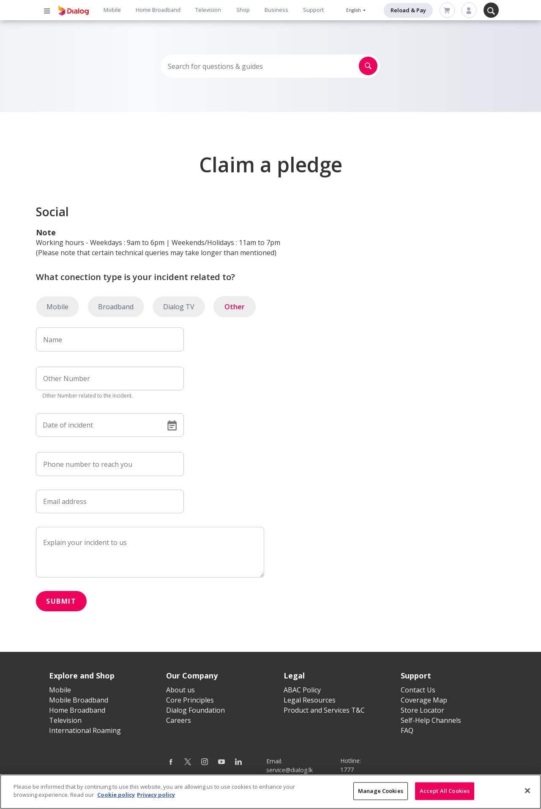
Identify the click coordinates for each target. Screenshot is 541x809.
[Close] (527, 790)
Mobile (112, 10)
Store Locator (422, 710)
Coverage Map (424, 700)
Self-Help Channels (431, 720)
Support (313, 10)
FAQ (407, 730)
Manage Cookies (380, 791)
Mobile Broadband (78, 700)
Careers (178, 720)
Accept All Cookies (445, 791)
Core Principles (190, 700)
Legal (294, 675)
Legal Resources (310, 700)
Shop (243, 10)
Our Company (192, 675)
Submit (61, 601)
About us (180, 690)
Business (276, 10)
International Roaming (85, 730)
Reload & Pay (408, 10)
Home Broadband (158, 10)
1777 (347, 769)
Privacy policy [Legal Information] (156, 794)
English (354, 10)
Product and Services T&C (324, 710)
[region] (270, 791)
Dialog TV (178, 306)
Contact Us (418, 690)
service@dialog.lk (289, 770)
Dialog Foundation (195, 710)
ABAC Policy (302, 690)
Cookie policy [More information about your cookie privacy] (116, 794)
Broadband (116, 306)
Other (234, 306)
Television (208, 10)
